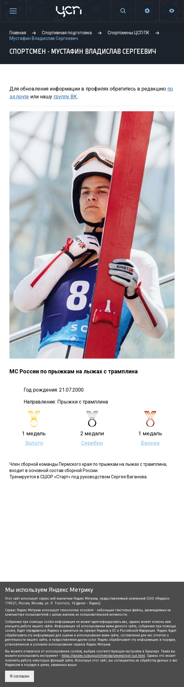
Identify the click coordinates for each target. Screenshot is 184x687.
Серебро (92, 443)
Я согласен (19, 676)
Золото (34, 443)
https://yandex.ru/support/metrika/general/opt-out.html (103, 655)
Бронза (150, 443)
